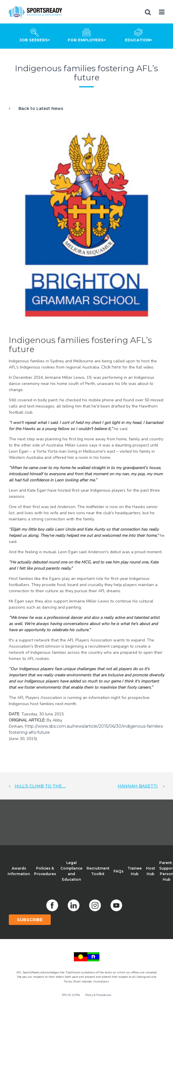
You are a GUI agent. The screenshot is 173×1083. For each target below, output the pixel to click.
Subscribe (30, 919)
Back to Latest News (40, 108)
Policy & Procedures (98, 995)
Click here (111, 367)
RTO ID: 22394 (71, 995)
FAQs (118, 871)
